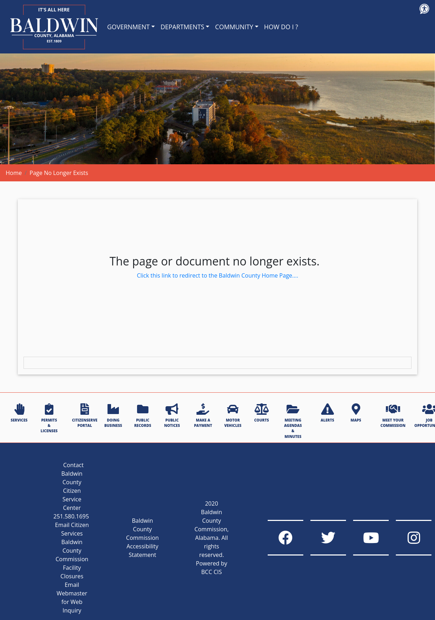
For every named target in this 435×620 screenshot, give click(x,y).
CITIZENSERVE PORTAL (84, 415)
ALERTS (327, 413)
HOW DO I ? (281, 26)
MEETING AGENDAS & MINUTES (293, 421)
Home (14, 173)
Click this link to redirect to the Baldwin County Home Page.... (217, 275)
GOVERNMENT (128, 26)
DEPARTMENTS (182, 26)
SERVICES (19, 413)
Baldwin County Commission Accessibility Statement (142, 538)
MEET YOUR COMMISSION (393, 415)
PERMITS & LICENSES (49, 418)
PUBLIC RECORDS (142, 415)
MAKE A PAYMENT (203, 415)
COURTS (261, 413)
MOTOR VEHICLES (232, 415)
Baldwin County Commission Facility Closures (72, 559)
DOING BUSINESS (113, 415)
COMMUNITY (234, 26)
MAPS (356, 413)
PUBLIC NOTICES (172, 415)
